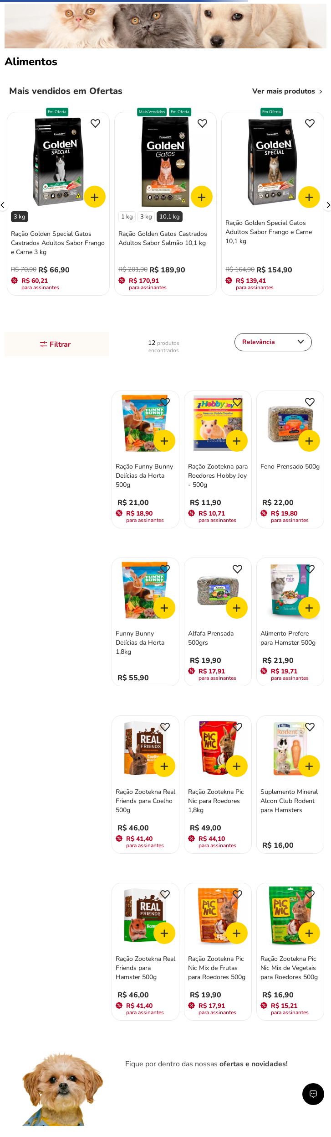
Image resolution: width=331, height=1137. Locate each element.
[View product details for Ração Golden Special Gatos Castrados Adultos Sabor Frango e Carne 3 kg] (58, 205)
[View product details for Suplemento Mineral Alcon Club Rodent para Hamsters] (290, 785)
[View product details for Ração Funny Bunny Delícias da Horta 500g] (145, 460)
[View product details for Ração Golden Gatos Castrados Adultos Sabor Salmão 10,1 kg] (165, 205)
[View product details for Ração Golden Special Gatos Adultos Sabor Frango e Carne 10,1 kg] (272, 205)
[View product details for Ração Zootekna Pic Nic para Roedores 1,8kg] (218, 785)
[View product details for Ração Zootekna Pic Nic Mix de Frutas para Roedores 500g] (218, 952)
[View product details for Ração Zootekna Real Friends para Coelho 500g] (145, 785)
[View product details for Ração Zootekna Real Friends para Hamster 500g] (145, 952)
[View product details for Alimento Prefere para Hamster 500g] (290, 623)
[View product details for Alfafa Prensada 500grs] (218, 623)
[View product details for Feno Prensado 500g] (290, 460)
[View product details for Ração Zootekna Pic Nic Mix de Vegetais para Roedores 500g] (290, 952)
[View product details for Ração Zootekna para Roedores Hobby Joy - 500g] (218, 460)
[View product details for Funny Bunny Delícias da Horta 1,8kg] (145, 623)
